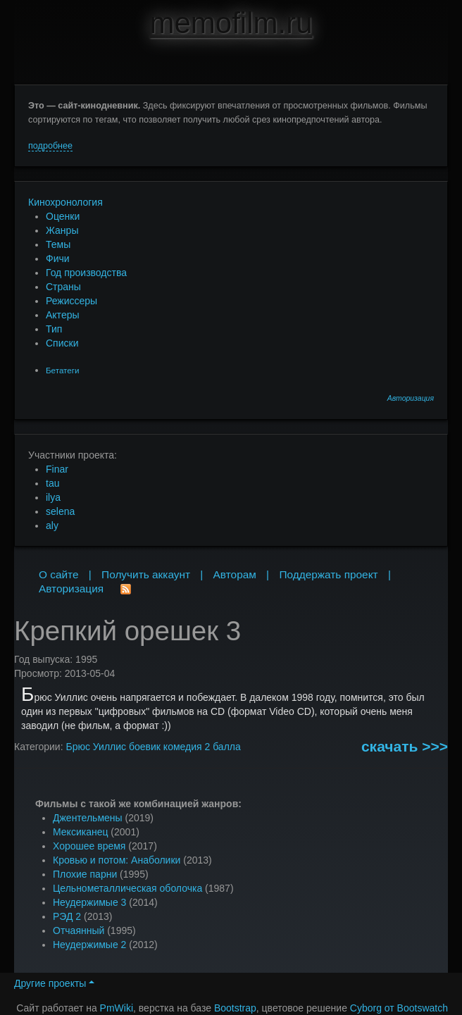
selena (60, 511)
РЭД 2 (67, 916)
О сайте (59, 574)
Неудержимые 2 (89, 944)
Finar (57, 469)
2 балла (222, 746)
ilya (53, 497)
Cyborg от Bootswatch (399, 1008)
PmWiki (116, 1008)
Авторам (234, 574)
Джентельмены (88, 817)
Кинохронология (65, 202)
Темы (58, 244)
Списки (62, 343)
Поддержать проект (328, 574)
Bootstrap (235, 1008)
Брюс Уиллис (95, 746)
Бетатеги (62, 370)
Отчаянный (78, 930)
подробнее (50, 146)
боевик (145, 746)
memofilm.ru (230, 22)
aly (52, 525)
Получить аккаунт (145, 574)
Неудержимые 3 (89, 902)
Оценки (63, 216)
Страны (63, 286)
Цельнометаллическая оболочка (127, 888)
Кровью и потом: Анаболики (116, 860)
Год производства (86, 272)
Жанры (62, 230)
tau (52, 483)
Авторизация (410, 398)
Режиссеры (71, 300)
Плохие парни (85, 874)
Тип (54, 329)
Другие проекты (54, 983)
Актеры (63, 314)
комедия (182, 746)
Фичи (58, 258)
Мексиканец (80, 831)
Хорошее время (89, 846)
